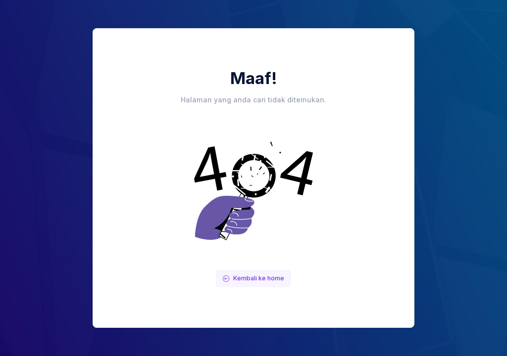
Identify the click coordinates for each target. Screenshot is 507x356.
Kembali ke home (253, 278)
